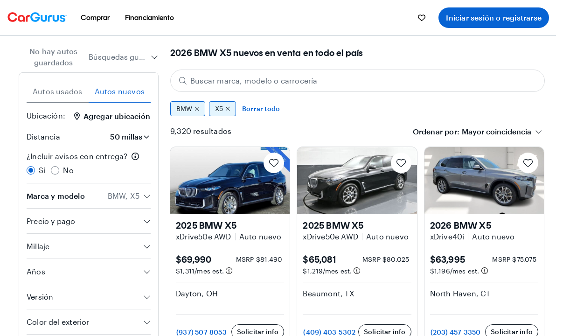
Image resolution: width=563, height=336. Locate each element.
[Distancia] (127, 136)
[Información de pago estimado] (229, 270)
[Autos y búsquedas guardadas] (421, 18)
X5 (222, 109)
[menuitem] (95, 18)
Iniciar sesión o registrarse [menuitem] (494, 17)
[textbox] (496, 131)
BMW (187, 109)
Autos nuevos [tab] (120, 91)
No (68, 170)
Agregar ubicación (112, 116)
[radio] (31, 170)
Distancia (43, 136)
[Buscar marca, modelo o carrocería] (357, 81)
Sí (42, 170)
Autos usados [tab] (57, 91)
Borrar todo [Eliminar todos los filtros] (261, 108)
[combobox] (123, 57)
